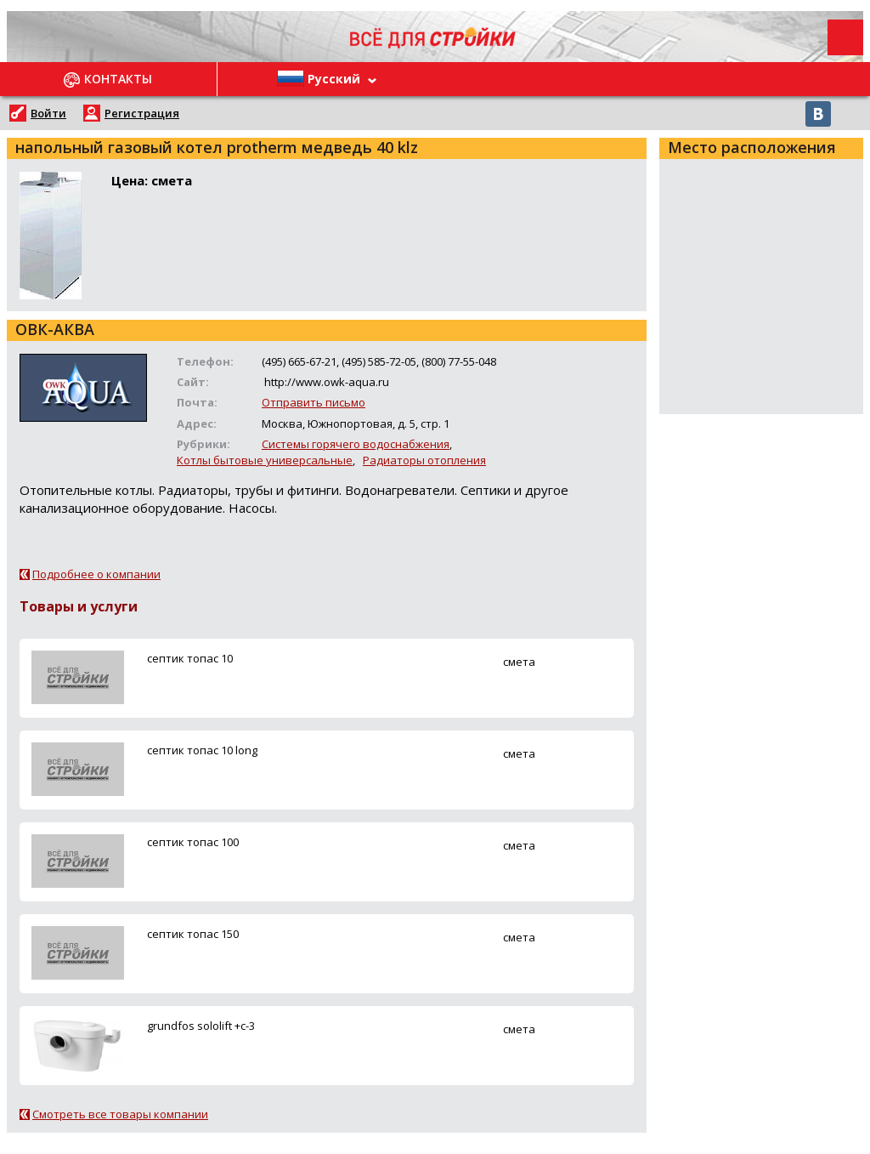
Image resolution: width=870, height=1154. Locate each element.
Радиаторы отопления (424, 460)
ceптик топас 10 (190, 658)
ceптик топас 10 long (202, 750)
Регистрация (142, 113)
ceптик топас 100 (193, 842)
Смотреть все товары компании (120, 1114)
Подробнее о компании (96, 574)
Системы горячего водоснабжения (355, 444)
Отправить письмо (313, 402)
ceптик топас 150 (193, 933)
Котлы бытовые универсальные (265, 460)
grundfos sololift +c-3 (201, 1025)
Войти (48, 113)
